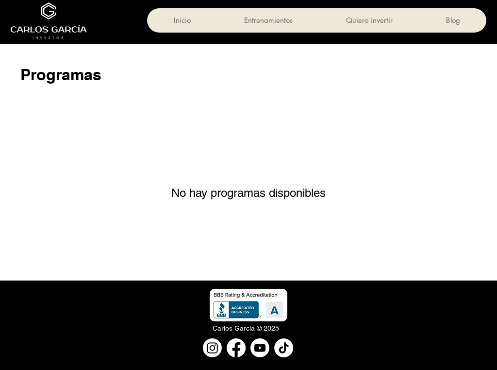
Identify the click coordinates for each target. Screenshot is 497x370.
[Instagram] (212, 347)
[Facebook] (236, 347)
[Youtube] (259, 347)
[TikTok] (283, 347)
